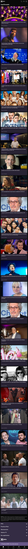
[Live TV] (8, 547)
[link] (14, 16)
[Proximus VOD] (19, 547)
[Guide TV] (13, 547)
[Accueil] (3, 547)
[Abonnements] (24, 547)
